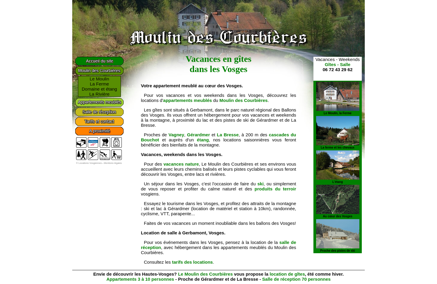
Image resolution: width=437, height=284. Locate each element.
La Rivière (99, 94)
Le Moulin (99, 78)
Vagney (176, 134)
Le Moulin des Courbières (205, 274)
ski (260, 183)
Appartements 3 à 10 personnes (140, 279)
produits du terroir (275, 188)
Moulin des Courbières (243, 100)
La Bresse (228, 134)
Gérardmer (198, 134)
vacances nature (181, 164)
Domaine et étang (99, 88)
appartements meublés (187, 100)
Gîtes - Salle (337, 64)
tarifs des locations (192, 262)
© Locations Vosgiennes (89, 163)
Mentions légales (113, 163)
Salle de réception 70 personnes (296, 279)
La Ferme (99, 83)
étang (203, 139)
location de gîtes (287, 274)
